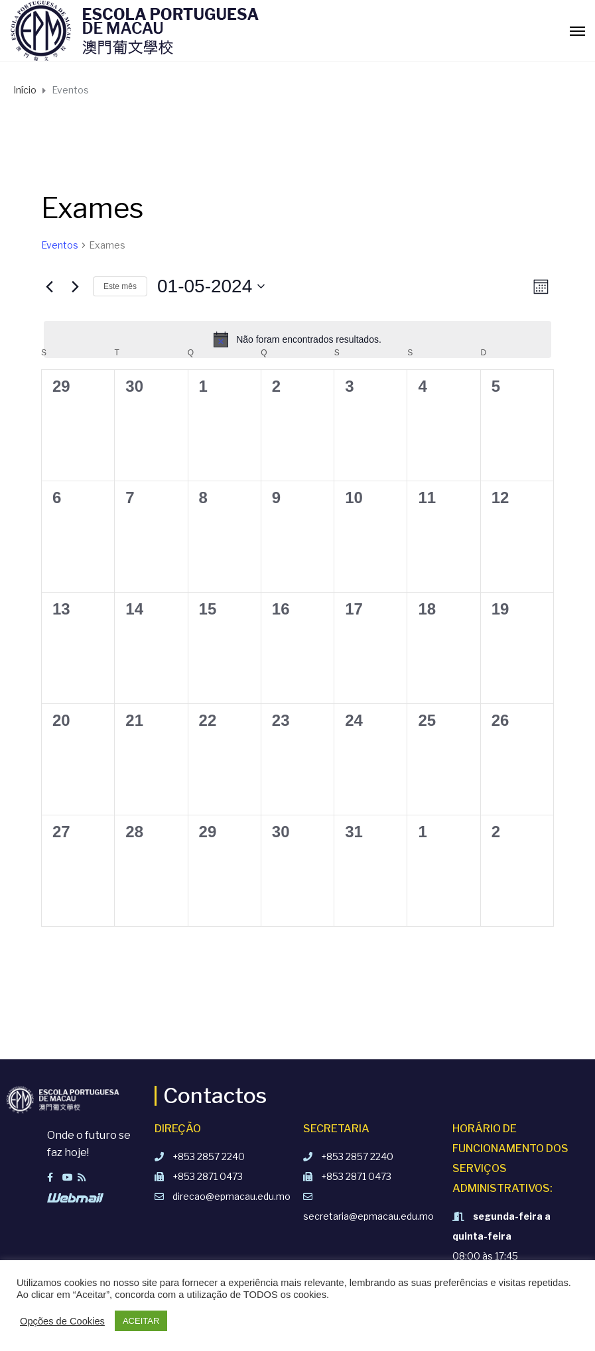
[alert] (297, 339)
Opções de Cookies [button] (62, 1321)
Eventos (59, 245)
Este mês (120, 286)
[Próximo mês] (75, 286)
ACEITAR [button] (141, 1321)
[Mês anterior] (49, 286)
